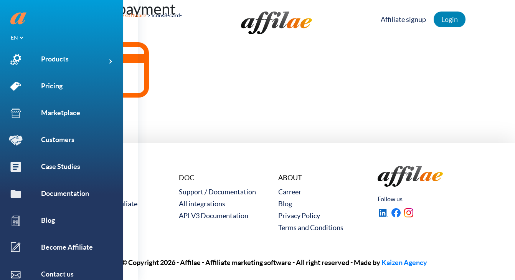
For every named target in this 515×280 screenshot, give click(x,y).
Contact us (95, 216)
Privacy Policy (299, 216)
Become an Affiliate (108, 204)
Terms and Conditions (310, 228)
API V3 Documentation (213, 216)
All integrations (202, 204)
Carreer (289, 192)
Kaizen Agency (404, 262)
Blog (285, 204)
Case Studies (98, 192)
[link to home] (276, 23)
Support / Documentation (217, 192)
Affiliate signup (409, 19)
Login (456, 19)
